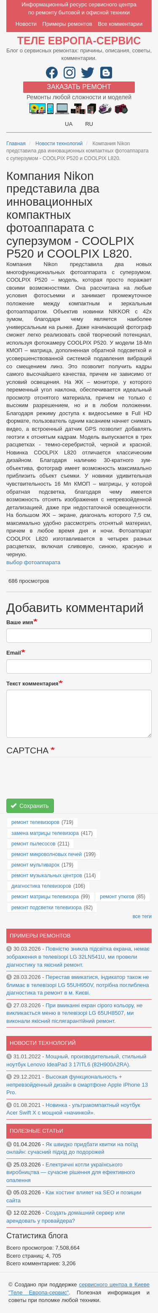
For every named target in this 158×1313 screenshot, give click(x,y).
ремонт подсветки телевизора (46, 908)
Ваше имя (19, 622)
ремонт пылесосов (33, 844)
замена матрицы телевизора (45, 833)
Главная (16, 144)
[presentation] (70, 782)
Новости (26, 24)
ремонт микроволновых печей (46, 854)
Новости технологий (59, 144)
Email (13, 653)
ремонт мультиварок (35, 865)
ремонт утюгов (117, 897)
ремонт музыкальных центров (46, 875)
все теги (142, 916)
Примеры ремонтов (67, 24)
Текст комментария (32, 683)
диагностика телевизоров (41, 886)
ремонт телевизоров (35, 822)
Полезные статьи (36, 1131)
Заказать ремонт (79, 86)
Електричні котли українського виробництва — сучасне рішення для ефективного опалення (70, 1172)
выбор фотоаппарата (33, 562)
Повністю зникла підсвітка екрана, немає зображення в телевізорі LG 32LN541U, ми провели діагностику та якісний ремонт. (78, 957)
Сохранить (30, 805)
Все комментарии (120, 24)
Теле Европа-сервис (79, 40)
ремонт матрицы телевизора (45, 897)
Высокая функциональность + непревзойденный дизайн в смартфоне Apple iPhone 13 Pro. (77, 1085)
